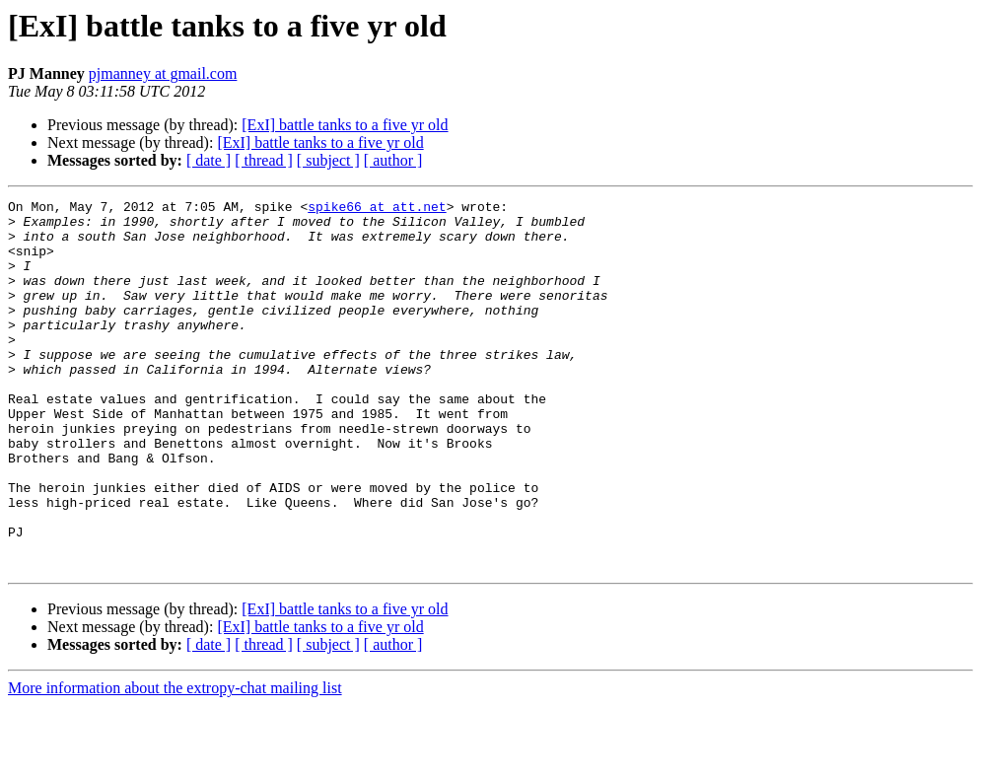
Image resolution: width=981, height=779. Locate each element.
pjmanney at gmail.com (163, 73)
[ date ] (208, 160)
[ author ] (393, 160)
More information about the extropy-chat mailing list (175, 761)
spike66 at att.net (377, 209)
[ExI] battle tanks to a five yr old (345, 124)
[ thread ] (264, 160)
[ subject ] (328, 160)
